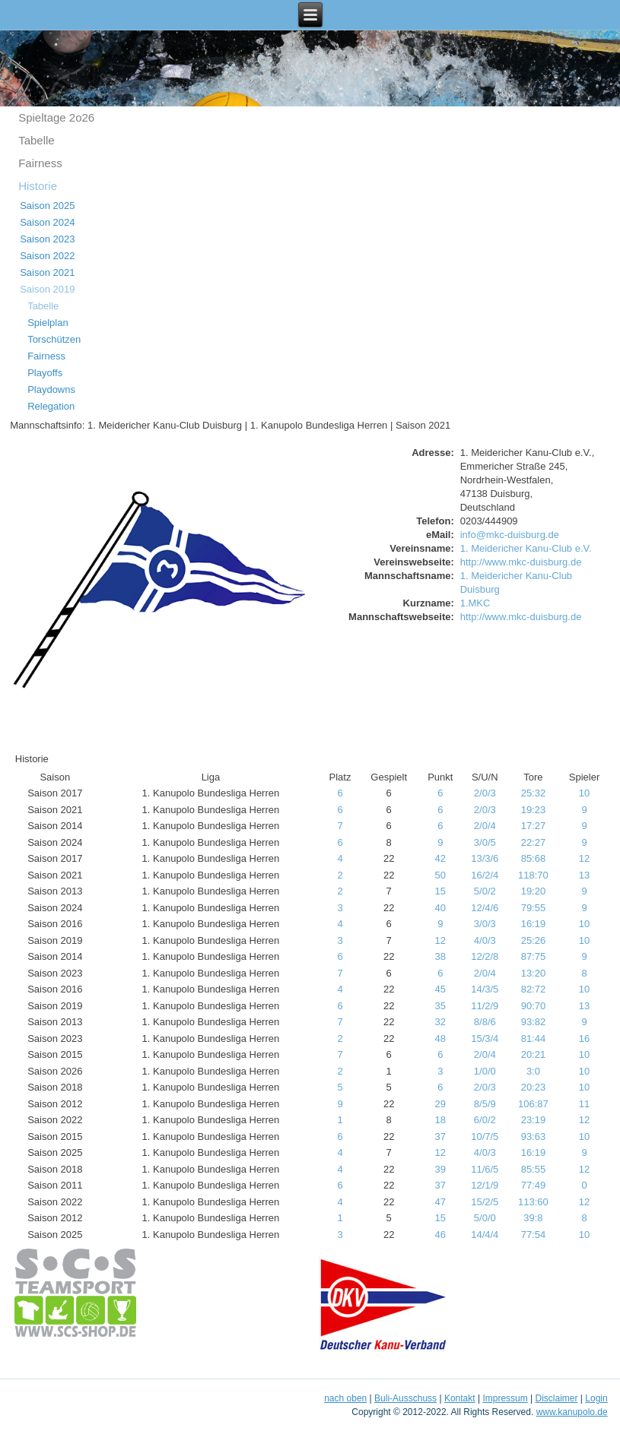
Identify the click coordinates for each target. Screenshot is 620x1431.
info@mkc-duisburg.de (509, 534)
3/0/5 (485, 842)
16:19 (533, 923)
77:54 (533, 1234)
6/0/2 (485, 1119)
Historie (37, 185)
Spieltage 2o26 (56, 117)
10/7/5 (484, 1136)
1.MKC (475, 603)
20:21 (533, 1054)
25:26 (533, 940)
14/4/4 (484, 1234)
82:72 (533, 989)
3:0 (533, 1071)
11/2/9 (484, 1006)
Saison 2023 (47, 239)
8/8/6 (485, 1021)
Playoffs (44, 372)
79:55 (533, 907)
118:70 (533, 875)
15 (440, 891)
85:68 (533, 858)
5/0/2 (485, 891)
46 (440, 1234)
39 (440, 1169)
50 (440, 875)
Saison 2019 (47, 289)
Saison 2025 (47, 205)
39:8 (532, 1218)
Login (596, 1398)
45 (440, 989)
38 (440, 956)
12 (584, 858)
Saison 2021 (47, 272)
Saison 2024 (47, 222)
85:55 (533, 1169)
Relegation (51, 406)
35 (440, 1006)
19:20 (533, 891)
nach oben (345, 1398)
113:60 (533, 1202)
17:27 (533, 825)
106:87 (533, 1104)
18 (440, 1119)
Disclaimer (557, 1398)
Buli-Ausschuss (405, 1398)
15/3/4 (484, 1038)
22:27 (533, 842)
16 (584, 1038)
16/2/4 (484, 875)
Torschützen (54, 339)
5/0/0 (485, 1218)
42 (440, 858)
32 (440, 1021)
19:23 (533, 809)
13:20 (533, 973)
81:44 (533, 1038)
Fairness (40, 163)
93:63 (533, 1136)
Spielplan (47, 322)
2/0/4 (485, 825)
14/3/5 (484, 989)
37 (440, 1136)
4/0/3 (485, 940)
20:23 (533, 1087)
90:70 (533, 1006)
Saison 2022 (47, 255)
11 (584, 1104)
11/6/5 (484, 1169)
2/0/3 (485, 793)
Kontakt (459, 1398)
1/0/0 (485, 1071)
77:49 (533, 1185)
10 (584, 793)
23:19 (533, 1119)
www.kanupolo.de (572, 1412)
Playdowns (51, 389)
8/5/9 (485, 1104)
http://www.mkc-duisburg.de (521, 562)
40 (440, 907)
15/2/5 (484, 1202)
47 (440, 1202)
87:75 (533, 956)
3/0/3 (485, 923)
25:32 (533, 793)
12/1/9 (484, 1185)
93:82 (533, 1021)
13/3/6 (484, 858)
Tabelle (36, 140)
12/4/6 (484, 907)
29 (440, 1104)
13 (584, 875)
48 (440, 1038)
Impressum (504, 1398)
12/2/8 (484, 956)
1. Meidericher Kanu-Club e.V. (526, 548)
